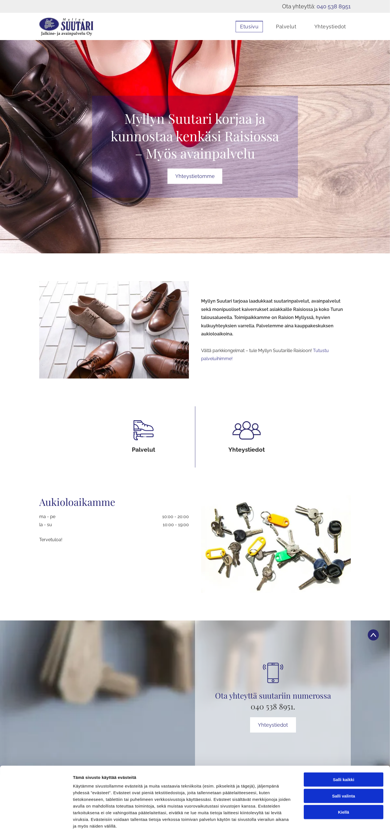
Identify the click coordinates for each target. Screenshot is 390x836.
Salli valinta (343, 772)
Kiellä (343, 788)
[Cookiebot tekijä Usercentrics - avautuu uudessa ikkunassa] (36, 825)
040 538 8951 (334, 6)
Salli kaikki (343, 756)
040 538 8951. (273, 706)
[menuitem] (245, 26)
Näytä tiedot (297, 825)
